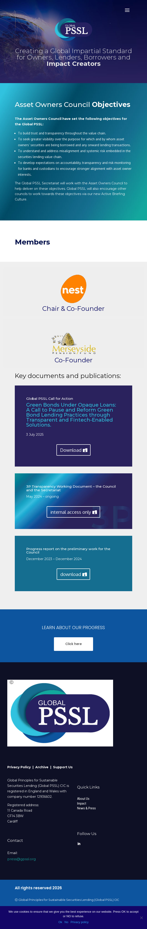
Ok (60, 922)
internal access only (70, 512)
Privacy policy (80, 922)
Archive (42, 767)
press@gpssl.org (21, 859)
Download (70, 450)
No (66, 922)
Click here (73, 644)
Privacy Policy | (21, 767)
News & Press (86, 808)
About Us (83, 799)
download (70, 574)
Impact (81, 803)
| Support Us (61, 767)
